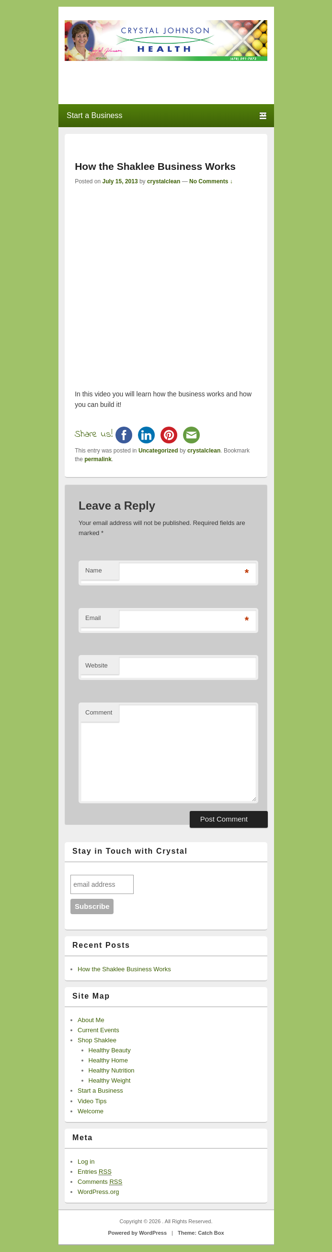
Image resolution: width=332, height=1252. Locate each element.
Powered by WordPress (137, 1233)
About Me (91, 1020)
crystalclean (163, 181)
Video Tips (92, 1101)
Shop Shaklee (97, 1040)
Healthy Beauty (110, 1050)
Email (93, 617)
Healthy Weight (110, 1080)
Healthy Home (108, 1060)
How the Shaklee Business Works (124, 969)
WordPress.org (98, 1191)
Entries (95, 1172)
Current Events (98, 1030)
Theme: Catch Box (201, 1233)
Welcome (90, 1111)
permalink (98, 459)
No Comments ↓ (211, 181)
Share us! (94, 434)
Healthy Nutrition (112, 1070)
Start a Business (100, 1090)
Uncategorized (158, 450)
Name (93, 570)
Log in (86, 1161)
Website (96, 665)
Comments (100, 1182)
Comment (98, 712)
